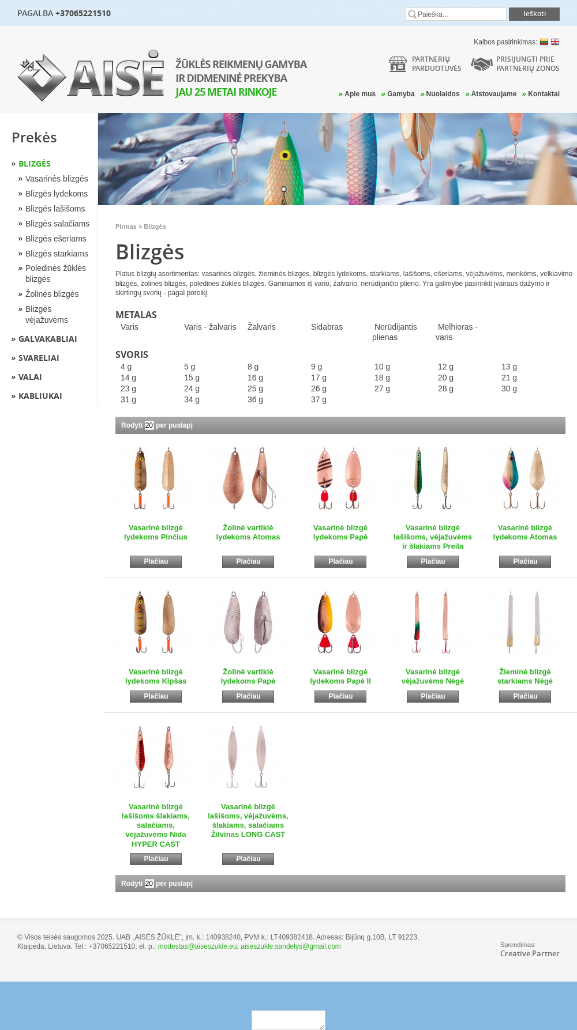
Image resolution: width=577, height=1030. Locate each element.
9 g (316, 366)
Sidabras (327, 326)
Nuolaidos (443, 94)
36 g (255, 399)
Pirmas (126, 226)
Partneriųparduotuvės (437, 63)
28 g (446, 388)
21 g (509, 377)
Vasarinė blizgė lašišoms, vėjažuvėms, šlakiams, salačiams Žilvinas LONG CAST (248, 820)
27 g (382, 388)
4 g (126, 366)
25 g (255, 388)
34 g (192, 399)
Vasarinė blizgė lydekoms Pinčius (156, 532)
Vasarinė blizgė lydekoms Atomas (525, 532)
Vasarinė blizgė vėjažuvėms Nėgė (433, 676)
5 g (189, 366)
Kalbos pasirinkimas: (517, 42)
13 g (509, 366)
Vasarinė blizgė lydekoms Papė (340, 532)
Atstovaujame (494, 94)
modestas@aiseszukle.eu (197, 946)
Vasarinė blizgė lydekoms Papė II (340, 676)
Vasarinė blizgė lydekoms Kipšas (155, 676)
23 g (128, 388)
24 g (192, 388)
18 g (382, 377)
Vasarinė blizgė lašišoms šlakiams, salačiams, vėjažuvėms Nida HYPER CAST (156, 825)
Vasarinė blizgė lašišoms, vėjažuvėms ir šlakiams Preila (433, 537)
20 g (446, 377)
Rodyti (132, 425)
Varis (129, 326)
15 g (192, 377)
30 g (509, 388)
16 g (255, 377)
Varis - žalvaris (210, 326)
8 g (253, 366)
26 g (319, 388)
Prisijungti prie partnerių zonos (528, 63)
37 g (319, 399)
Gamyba (400, 94)
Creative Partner (530, 953)
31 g (128, 399)
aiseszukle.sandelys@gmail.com (291, 946)
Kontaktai (544, 94)
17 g (319, 377)
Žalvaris (262, 326)
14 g (128, 377)
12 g (446, 366)
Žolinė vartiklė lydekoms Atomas (248, 532)
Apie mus (360, 94)
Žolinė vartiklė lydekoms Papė (248, 676)
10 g (382, 366)
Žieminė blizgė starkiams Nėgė (525, 676)
